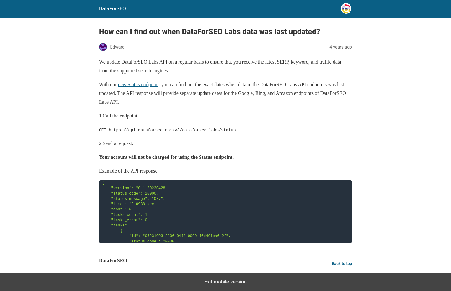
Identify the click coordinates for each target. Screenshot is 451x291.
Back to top (342, 263)
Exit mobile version (225, 282)
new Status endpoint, (139, 84)
